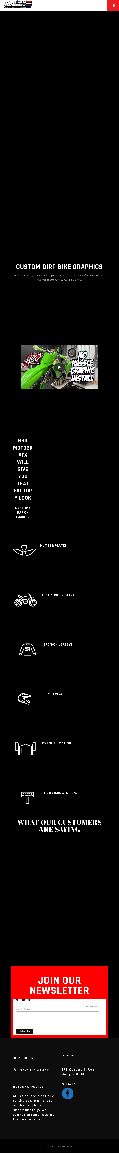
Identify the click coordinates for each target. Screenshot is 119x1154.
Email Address (24, 1010)
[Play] (59, 368)
